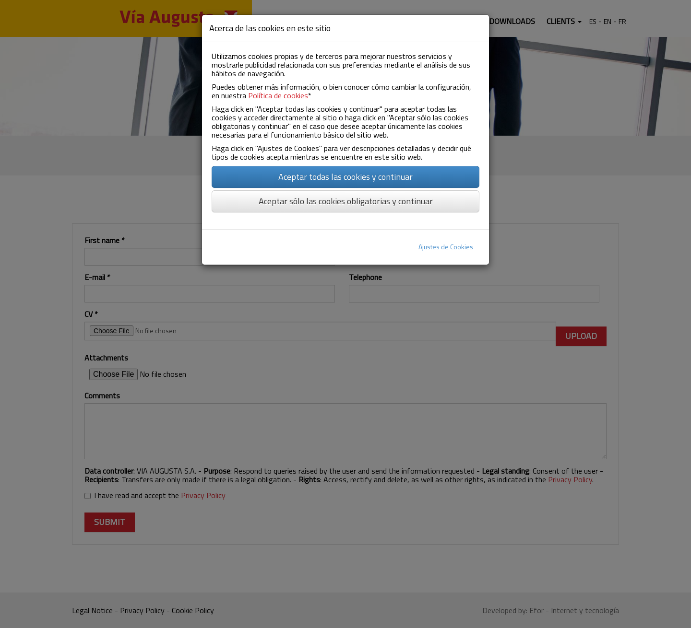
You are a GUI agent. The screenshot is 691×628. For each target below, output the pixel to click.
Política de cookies (278, 95)
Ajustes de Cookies (445, 247)
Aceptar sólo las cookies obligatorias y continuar (346, 201)
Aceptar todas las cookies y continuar (345, 176)
